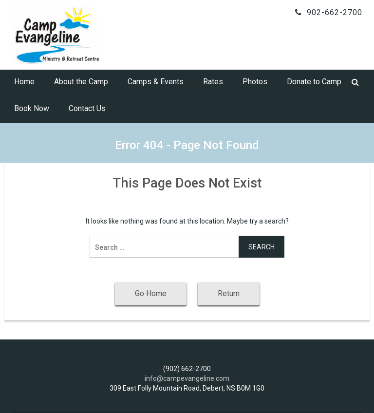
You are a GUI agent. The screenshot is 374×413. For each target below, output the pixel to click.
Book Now (31, 108)
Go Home (151, 293)
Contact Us (87, 108)
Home (24, 81)
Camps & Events (156, 81)
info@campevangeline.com (187, 378)
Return (229, 293)
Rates (213, 81)
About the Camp (81, 81)
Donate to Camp (314, 81)
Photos (255, 81)
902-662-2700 (334, 12)
